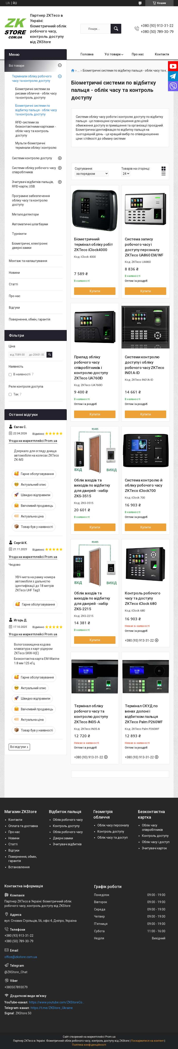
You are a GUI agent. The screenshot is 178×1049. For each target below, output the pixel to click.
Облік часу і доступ (156, 842)
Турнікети (19, 234)
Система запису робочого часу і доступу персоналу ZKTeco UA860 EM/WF (144, 247)
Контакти (162, 54)
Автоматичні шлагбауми (30, 224)
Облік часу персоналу (113, 825)
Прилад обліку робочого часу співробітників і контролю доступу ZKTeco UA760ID (91, 367)
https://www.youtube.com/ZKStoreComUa (57, 1002)
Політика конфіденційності (89, 1044)
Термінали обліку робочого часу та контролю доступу (32, 78)
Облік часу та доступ (112, 837)
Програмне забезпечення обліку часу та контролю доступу (31, 200)
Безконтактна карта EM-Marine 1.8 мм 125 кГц (36, 661)
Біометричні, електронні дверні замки (29, 246)
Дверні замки (63, 838)
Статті (13, 284)
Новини (14, 272)
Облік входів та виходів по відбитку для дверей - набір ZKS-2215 (92, 601)
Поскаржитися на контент (147, 1040)
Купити (95, 291)
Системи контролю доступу (32, 158)
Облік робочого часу (68, 819)
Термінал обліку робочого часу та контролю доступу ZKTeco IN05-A (91, 714)
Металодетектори (25, 214)
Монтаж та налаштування (28, 261)
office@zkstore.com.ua (20, 957)
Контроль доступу (66, 826)
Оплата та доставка (23, 826)
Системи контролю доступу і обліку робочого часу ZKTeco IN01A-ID (144, 365)
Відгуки (14, 307)
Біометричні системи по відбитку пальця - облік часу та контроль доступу (36, 110)
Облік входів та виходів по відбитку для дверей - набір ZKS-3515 (92, 488)
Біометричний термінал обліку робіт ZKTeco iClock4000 (93, 244)
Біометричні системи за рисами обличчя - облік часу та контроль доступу (36, 93)
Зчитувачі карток (154, 848)
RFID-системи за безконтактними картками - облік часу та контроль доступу (35, 129)
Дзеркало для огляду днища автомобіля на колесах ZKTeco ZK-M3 (36, 455)
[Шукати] (116, 29)
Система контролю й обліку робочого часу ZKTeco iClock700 (143, 485)
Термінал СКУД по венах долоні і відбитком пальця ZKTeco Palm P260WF (143, 714)
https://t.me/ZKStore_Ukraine (52, 1008)
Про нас (138, 54)
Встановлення (19, 867)
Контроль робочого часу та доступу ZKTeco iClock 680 (142, 598)
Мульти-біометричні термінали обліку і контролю (36, 145)
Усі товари (113, 54)
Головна (87, 54)
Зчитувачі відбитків (67, 844)
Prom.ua (110, 1036)
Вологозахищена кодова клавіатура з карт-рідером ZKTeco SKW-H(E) (33, 649)
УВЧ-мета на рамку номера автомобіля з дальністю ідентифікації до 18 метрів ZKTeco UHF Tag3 (35, 583)
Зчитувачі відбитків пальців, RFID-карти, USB (33, 184)
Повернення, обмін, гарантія (29, 319)
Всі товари (16, 65)
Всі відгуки (18, 747)
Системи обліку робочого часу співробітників (34, 170)
